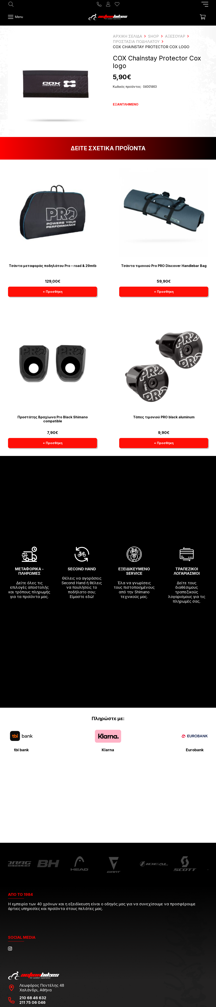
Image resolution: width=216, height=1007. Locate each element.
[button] (52, 292)
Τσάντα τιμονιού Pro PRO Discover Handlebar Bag (163, 266)
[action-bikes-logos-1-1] (108, 17)
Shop (153, 36)
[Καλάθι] (202, 16)
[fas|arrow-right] (29, 609)
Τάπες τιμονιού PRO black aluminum (163, 417)
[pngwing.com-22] (108, 736)
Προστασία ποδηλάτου (136, 41)
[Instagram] (10, 948)
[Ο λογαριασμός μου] (108, 4)
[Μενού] (15, 17)
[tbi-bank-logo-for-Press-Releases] (21, 736)
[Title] (99, 4)
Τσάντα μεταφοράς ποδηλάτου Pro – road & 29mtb (52, 266)
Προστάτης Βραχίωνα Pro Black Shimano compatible (52, 419)
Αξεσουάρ (175, 36)
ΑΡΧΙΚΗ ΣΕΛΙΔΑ (127, 36)
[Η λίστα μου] (117, 4)
